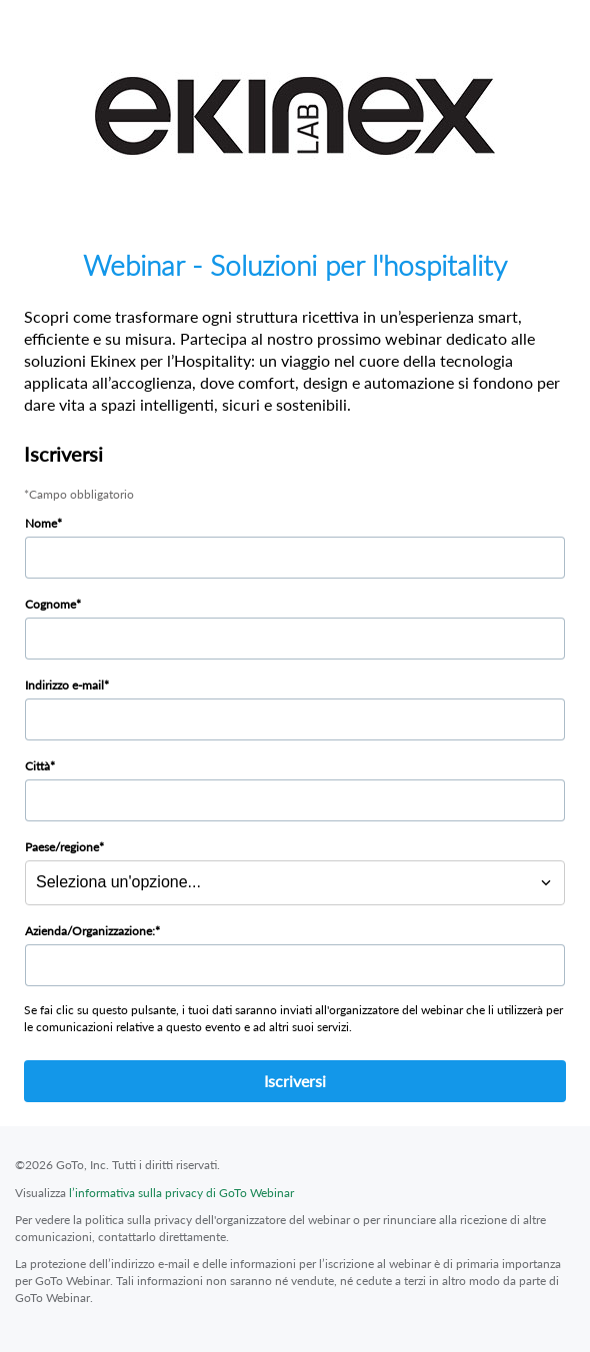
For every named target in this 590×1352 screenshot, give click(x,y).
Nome (41, 523)
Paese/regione (62, 846)
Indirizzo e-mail (64, 684)
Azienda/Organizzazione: (90, 930)
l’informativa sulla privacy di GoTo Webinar (181, 1192)
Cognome (50, 604)
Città (37, 765)
